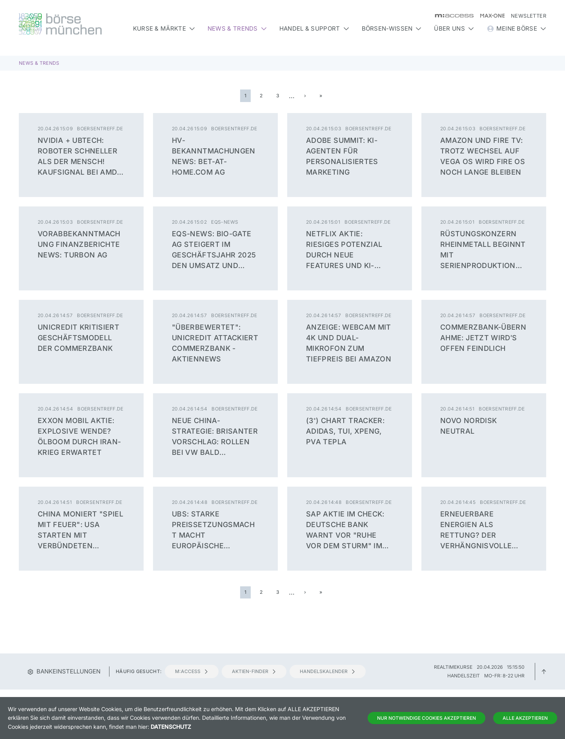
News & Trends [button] (237, 28)
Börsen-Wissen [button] (392, 28)
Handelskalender (327, 671)
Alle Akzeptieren (525, 718)
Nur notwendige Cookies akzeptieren (426, 718)
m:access (191, 671)
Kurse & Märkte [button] (164, 28)
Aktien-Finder (254, 671)
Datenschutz (171, 726)
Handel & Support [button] (314, 28)
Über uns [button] (454, 28)
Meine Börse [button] (516, 29)
